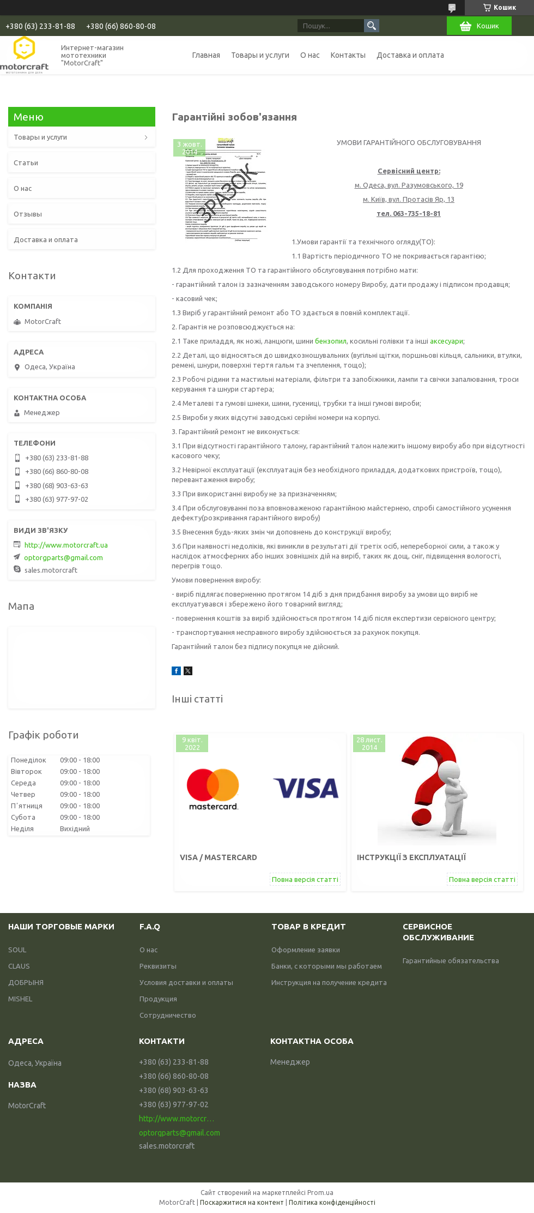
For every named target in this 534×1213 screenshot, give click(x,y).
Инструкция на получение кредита (329, 982)
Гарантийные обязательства (451, 960)
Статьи (26, 162)
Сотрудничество (167, 1015)
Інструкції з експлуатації (411, 857)
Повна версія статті (305, 879)
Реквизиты (158, 966)
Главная (206, 55)
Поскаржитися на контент (242, 1202)
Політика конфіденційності (332, 1202)
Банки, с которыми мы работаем (326, 966)
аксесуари (446, 341)
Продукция (158, 998)
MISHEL (20, 998)
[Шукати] (371, 25)
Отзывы (28, 214)
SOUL (17, 949)
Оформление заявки (305, 949)
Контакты (348, 55)
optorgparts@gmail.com (63, 557)
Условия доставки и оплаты (186, 982)
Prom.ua (320, 1192)
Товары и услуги (260, 55)
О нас (310, 55)
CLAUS (19, 966)
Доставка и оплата (410, 55)
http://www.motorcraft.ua (66, 545)
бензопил (331, 341)
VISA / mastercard (218, 857)
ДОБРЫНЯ (26, 982)
